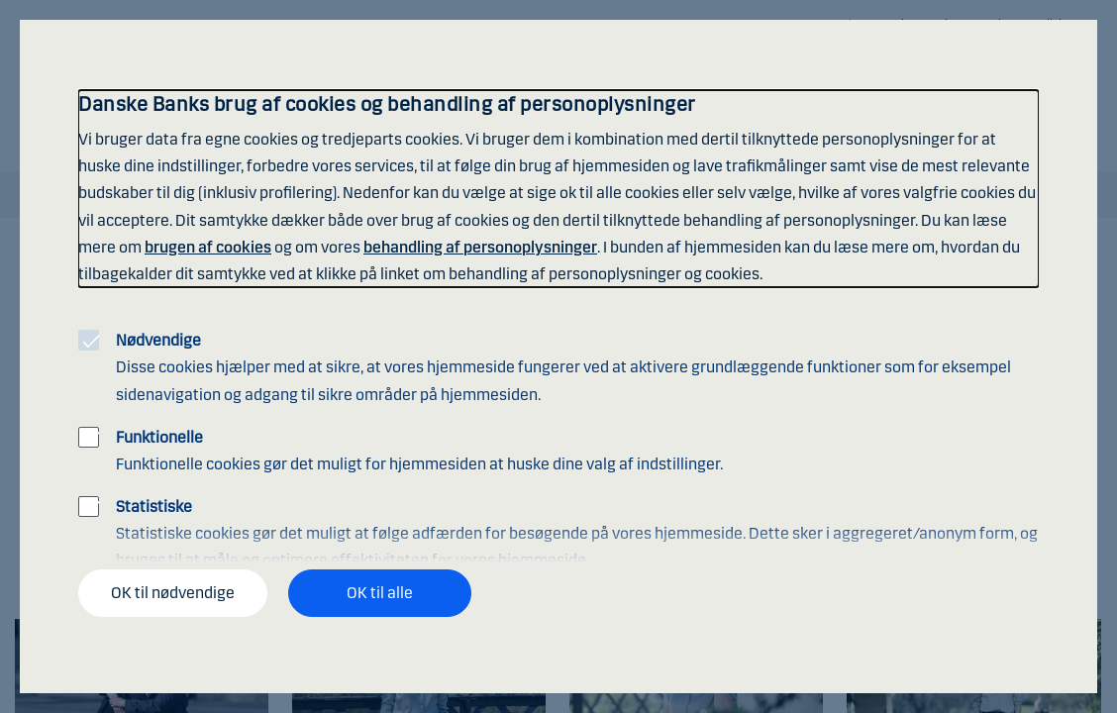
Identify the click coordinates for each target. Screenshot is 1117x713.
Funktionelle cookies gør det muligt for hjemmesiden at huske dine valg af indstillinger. (419, 450)
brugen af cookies (208, 247)
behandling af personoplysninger (480, 247)
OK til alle (380, 592)
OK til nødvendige (173, 592)
